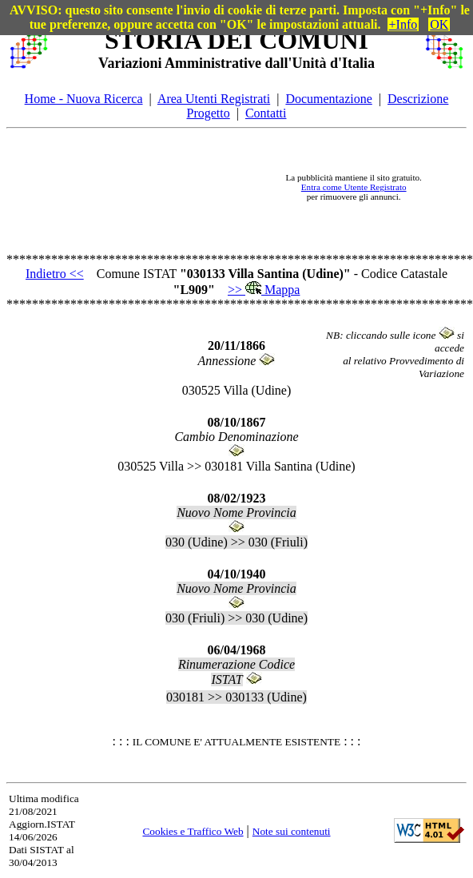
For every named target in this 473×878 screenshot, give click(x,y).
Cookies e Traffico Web (192, 831)
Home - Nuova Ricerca (84, 98)
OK (439, 24)
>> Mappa (264, 289)
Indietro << (55, 273)
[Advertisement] (159, 187)
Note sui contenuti (291, 831)
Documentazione (328, 98)
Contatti (266, 113)
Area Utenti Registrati (213, 98)
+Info (403, 24)
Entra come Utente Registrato (354, 187)
